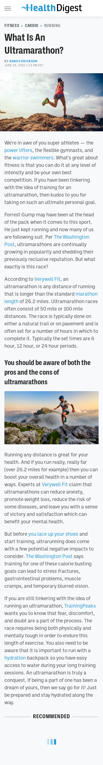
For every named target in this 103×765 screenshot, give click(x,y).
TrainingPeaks (80, 606)
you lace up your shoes (53, 534)
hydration (15, 658)
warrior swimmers (33, 157)
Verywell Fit (47, 279)
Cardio (31, 25)
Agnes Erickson (23, 61)
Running (52, 25)
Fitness (11, 25)
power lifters (18, 150)
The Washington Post (49, 556)
